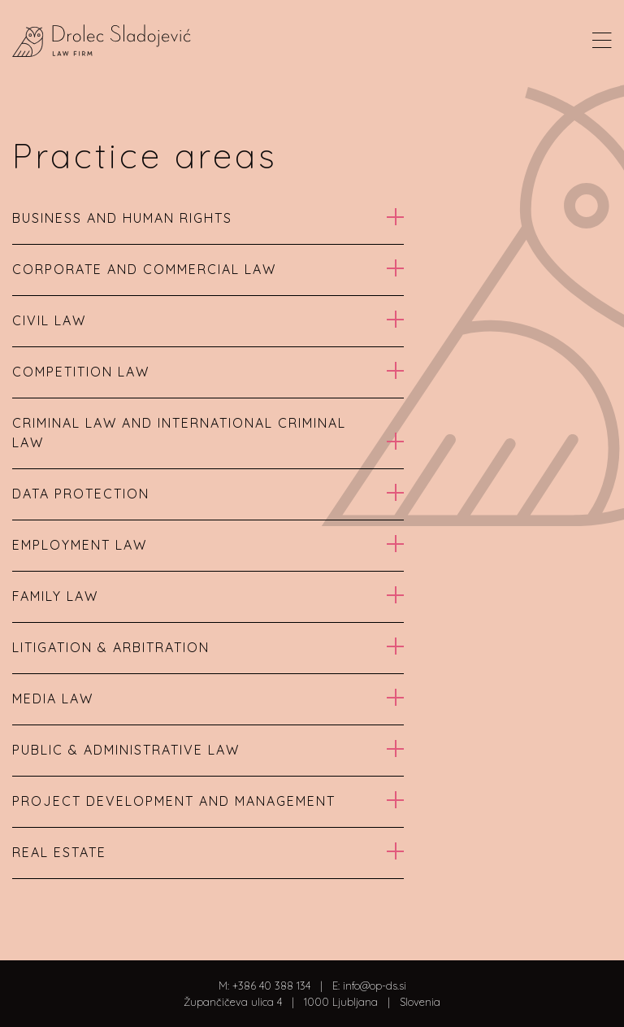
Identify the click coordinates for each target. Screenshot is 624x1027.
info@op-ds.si (374, 985)
